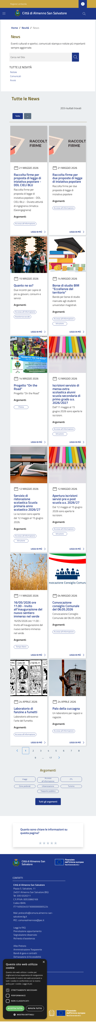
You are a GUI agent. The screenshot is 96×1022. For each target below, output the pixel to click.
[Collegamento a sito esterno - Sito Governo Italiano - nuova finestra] (52, 1013)
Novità (25, 28)
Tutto (17, 116)
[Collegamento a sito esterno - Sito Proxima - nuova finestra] (48, 1013)
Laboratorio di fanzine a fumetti (25, 710)
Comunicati (15, 76)
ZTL (71, 778)
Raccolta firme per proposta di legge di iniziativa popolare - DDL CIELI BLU (27, 179)
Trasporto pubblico (48, 791)
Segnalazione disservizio (25, 935)
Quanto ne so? (23, 285)
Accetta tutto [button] (15, 1008)
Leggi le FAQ (19, 928)
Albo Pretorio (19, 946)
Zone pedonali (25, 786)
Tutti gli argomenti (48, 802)
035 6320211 (24, 896)
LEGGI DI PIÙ (39, 232)
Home (14, 28)
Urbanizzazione (48, 786)
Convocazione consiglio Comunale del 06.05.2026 (65, 605)
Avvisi (13, 80)
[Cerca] (84, 13)
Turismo (71, 786)
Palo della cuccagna (66, 708)
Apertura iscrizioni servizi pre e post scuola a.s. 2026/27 (65, 499)
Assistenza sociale (23, 316)
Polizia (21, 406)
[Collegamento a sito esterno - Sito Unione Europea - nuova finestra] (69, 863)
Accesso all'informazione (25, 223)
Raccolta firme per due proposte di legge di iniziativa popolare (67, 178)
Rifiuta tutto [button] (35, 1008)
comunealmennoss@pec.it (31, 920)
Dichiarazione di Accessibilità (27, 957)
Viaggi (24, 778)
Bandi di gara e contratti (25, 953)
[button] (25, 1014)
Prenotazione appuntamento (27, 932)
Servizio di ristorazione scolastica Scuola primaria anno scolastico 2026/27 (27, 502)
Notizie (13, 72)
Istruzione (60, 323)
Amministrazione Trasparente (27, 950)
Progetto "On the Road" (25, 387)
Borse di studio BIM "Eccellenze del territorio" (65, 289)
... (27, 116)
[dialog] (25, 989)
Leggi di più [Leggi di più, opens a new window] (27, 984)
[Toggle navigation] (4, 13)
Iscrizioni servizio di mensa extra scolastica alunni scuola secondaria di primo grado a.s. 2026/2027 (66, 394)
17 (50, 757)
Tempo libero (21, 646)
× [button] (44, 962)
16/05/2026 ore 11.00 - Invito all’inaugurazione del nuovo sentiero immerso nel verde (28, 609)
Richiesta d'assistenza (24, 939)
